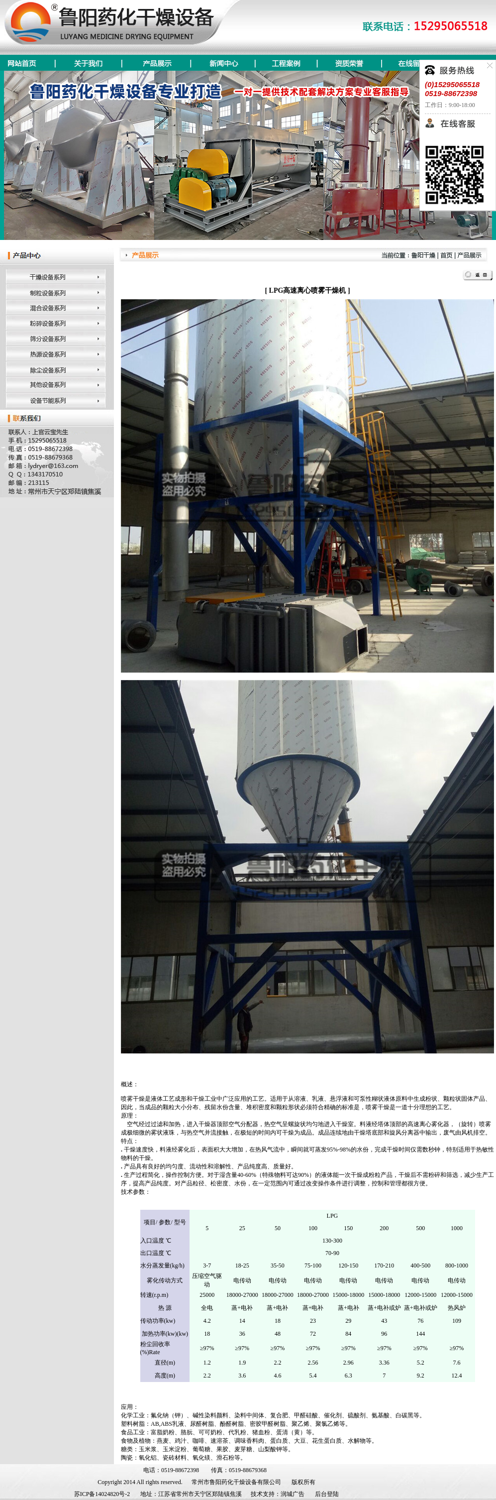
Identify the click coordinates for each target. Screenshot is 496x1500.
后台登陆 (327, 1494)
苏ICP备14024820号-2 (102, 1494)
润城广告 (292, 1494)
